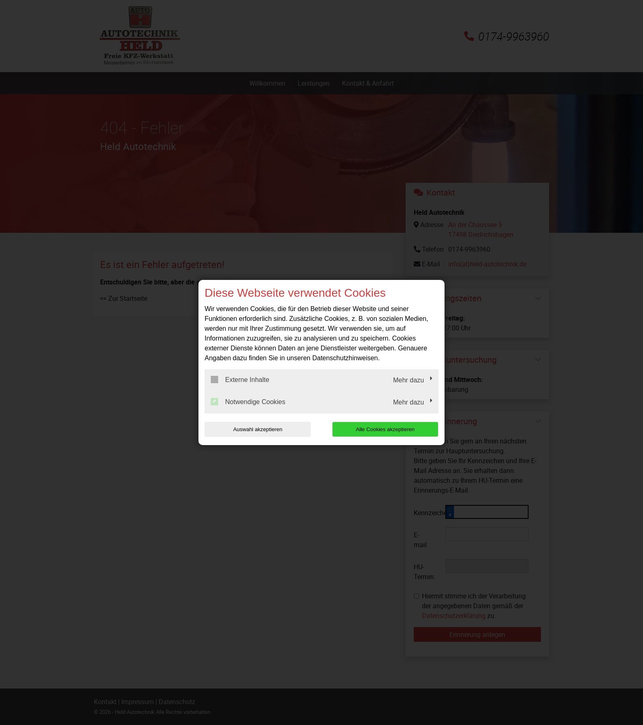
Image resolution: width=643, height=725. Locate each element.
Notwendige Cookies (248, 401)
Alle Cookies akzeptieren (385, 429)
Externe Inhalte (240, 379)
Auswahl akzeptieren (257, 429)
